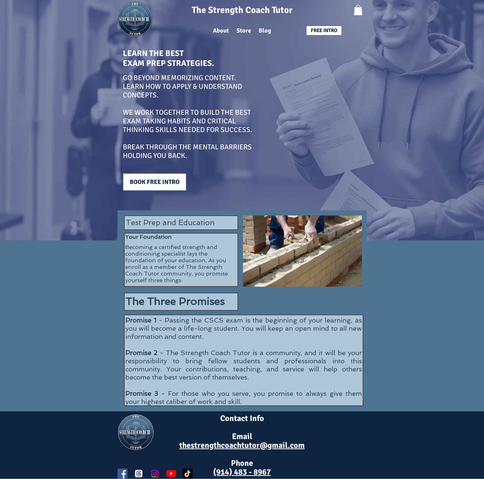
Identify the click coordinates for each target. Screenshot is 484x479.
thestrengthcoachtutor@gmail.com (242, 445)
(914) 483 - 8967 (242, 472)
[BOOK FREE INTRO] (154, 182)
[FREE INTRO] (324, 30)
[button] (358, 10)
